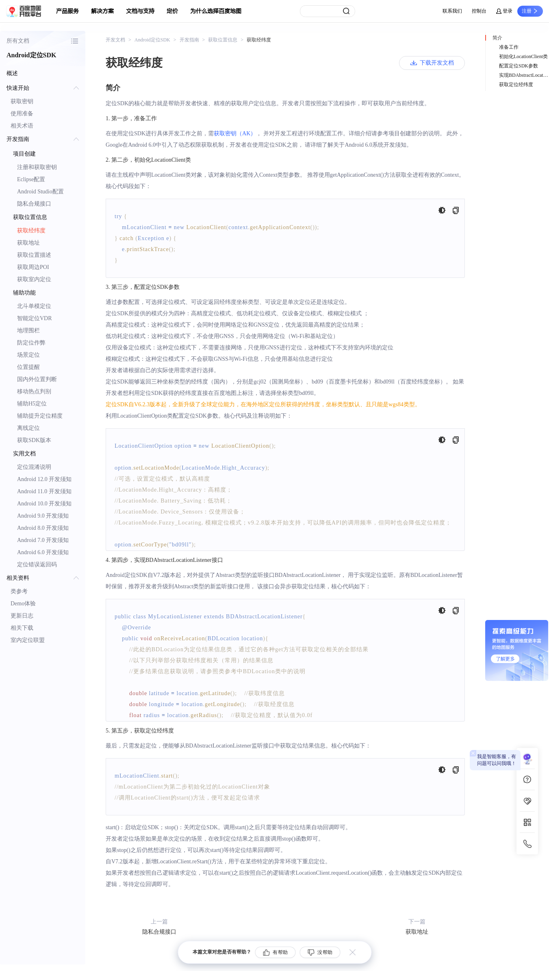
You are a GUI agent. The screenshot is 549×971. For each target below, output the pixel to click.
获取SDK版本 (34, 440)
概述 (12, 73)
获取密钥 (22, 101)
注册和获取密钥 (37, 167)
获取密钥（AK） (235, 133)
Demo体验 (23, 603)
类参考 (19, 591)
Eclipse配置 (31, 179)
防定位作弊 (31, 343)
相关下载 (22, 628)
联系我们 (452, 11)
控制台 (479, 11)
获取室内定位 (34, 279)
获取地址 (28, 243)
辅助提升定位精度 (40, 416)
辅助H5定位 (32, 404)
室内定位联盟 (28, 640)
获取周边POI (33, 267)
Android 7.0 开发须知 (43, 540)
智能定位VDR (34, 318)
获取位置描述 (34, 255)
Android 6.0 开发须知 (43, 552)
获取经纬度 (31, 231)
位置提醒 (28, 367)
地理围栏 (28, 330)
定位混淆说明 (34, 467)
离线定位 (28, 428)
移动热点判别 (34, 391)
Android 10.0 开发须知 (44, 504)
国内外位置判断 (37, 379)
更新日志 (22, 616)
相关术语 (22, 126)
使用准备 (22, 114)
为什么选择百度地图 (215, 11)
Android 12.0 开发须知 (44, 479)
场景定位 (28, 355)
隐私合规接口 (34, 204)
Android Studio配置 (40, 192)
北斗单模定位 (34, 306)
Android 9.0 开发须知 (43, 516)
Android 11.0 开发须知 (44, 491)
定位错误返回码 (37, 564)
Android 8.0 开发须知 (43, 528)
